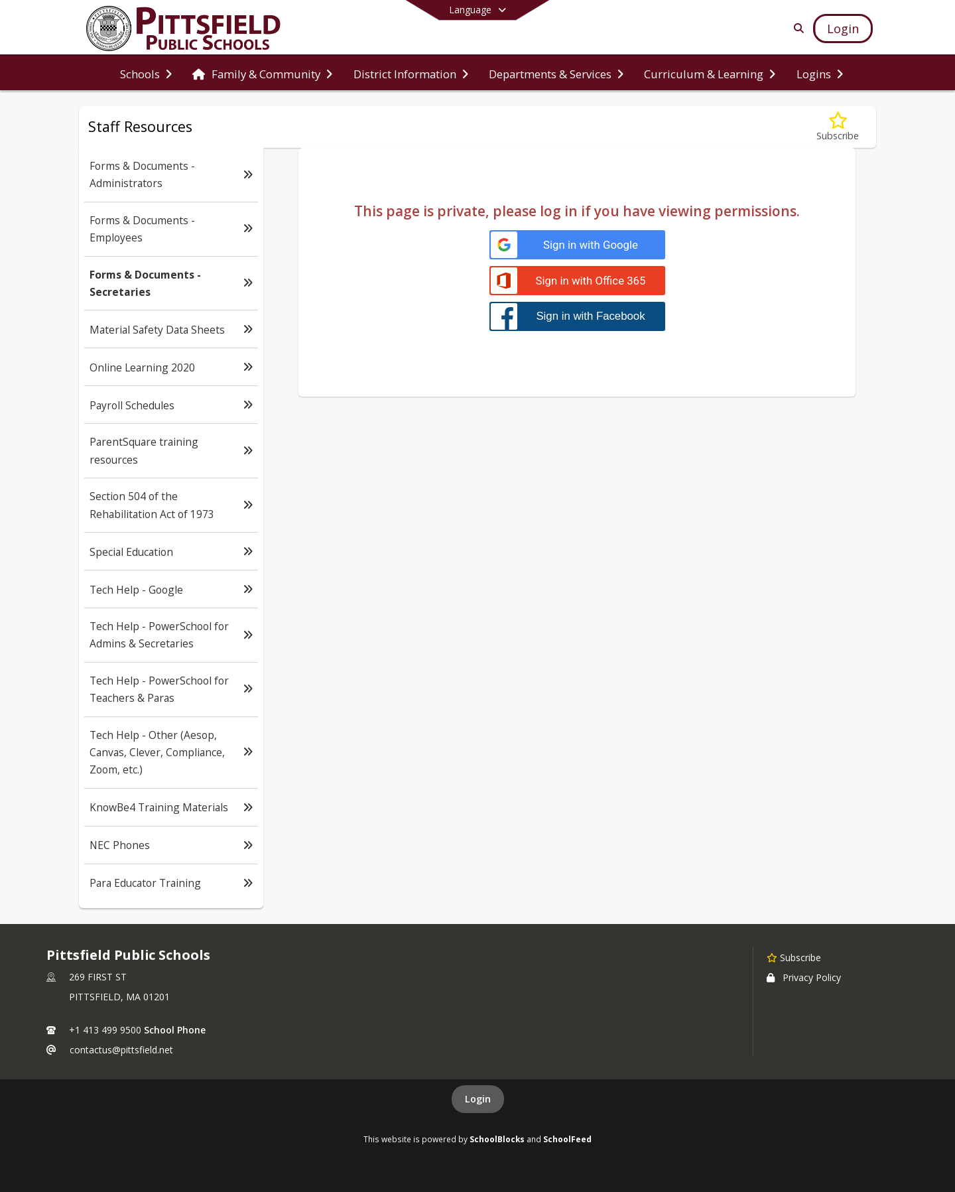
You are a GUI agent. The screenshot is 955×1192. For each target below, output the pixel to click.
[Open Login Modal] (843, 28)
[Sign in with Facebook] (577, 316)
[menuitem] (145, 73)
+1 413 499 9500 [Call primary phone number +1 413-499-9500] (105, 1030)
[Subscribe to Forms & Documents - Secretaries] (837, 127)
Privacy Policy (804, 977)
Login (478, 1099)
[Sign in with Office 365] (577, 281)
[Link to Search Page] (796, 28)
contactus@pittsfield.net (121, 1049)
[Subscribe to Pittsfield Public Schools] (794, 957)
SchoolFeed (567, 1139)
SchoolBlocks (497, 1139)
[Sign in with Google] (577, 245)
